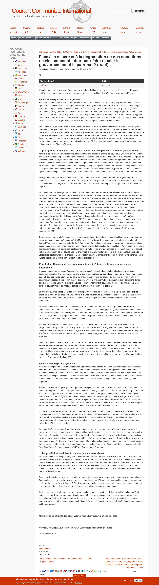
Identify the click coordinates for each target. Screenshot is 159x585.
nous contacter (26, 38)
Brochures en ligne (68, 38)
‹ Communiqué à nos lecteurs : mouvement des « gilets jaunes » (61, 560)
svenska (66, 28)
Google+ (21, 120)
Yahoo (20, 113)
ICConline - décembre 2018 (92, 52)
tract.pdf (47, 85)
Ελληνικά (140, 28)
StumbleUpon (24, 103)
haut (90, 559)
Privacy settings (79, 576)
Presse (95, 38)
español (80, 28)
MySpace (22, 151)
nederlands (106, 28)
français (26, 28)
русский (13, 32)
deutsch (40, 28)
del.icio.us (22, 61)
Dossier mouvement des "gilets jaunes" (124, 52)
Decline (138, 581)
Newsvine (22, 99)
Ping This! (22, 72)
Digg (20, 65)
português (123, 28)
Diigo (20, 137)
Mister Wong (23, 92)
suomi (138, 32)
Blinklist (21, 85)
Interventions (45, 549)
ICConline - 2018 (70, 52)
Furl (19, 89)
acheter (105, 38)
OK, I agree (128, 581)
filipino (79, 32)
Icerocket (22, 110)
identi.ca (21, 116)
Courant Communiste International (51, 10)
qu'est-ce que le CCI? (46, 38)
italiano (53, 28)
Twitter (20, 130)
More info (78, 583)
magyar (122, 32)
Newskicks (22, 68)
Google (21, 144)
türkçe (93, 28)
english (13, 28)
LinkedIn (21, 148)
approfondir (85, 38)
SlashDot (22, 127)
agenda (14, 38)
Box (19, 134)
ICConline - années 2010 (50, 52)
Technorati (22, 82)
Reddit (20, 123)
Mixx (20, 96)
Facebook (22, 141)
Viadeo (21, 106)
